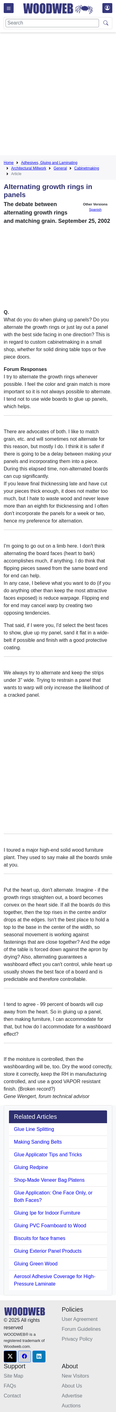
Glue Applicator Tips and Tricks (48, 1154)
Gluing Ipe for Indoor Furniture (47, 1213)
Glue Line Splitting (34, 1129)
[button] (10, 1356)
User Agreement (80, 1319)
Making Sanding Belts (38, 1142)
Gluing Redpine (31, 1167)
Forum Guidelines (81, 1329)
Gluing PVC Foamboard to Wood (50, 1225)
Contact (12, 1395)
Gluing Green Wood (36, 1263)
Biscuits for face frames (39, 1238)
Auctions (71, 1405)
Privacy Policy (77, 1339)
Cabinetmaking (86, 168)
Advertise (72, 1395)
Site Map (13, 1376)
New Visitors (75, 1376)
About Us (72, 1385)
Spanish (95, 209)
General (60, 168)
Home (9, 163)
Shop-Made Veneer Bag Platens (49, 1180)
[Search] (52, 23)
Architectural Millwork (28, 168)
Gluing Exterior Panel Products (48, 1251)
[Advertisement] (58, 95)
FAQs (10, 1385)
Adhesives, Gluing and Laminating (49, 163)
